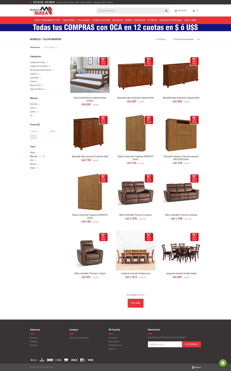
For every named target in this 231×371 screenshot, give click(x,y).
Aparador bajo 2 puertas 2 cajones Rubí (90, 156)
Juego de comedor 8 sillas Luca (135, 273)
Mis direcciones (115, 345)
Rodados (140, 20)
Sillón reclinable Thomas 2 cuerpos (135, 215)
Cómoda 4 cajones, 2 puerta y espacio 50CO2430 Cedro (181, 158)
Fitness (152, 20)
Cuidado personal (170, 20)
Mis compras (114, 341)
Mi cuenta (113, 338)
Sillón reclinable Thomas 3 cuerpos (181, 215)
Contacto (34, 341)
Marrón (49, 47)
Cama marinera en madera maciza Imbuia (90, 99)
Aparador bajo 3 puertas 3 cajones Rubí (135, 98)
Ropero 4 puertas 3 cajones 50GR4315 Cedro (90, 216)
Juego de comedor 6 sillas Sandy (181, 273)
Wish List (112, 349)
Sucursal (33, 345)
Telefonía (68, 20)
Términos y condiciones (79, 338)
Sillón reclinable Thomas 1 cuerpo (90, 273)
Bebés (128, 20)
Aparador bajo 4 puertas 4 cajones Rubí (181, 98)
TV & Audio (83, 20)
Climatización (101, 20)
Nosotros (34, 338)
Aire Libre (190, 20)
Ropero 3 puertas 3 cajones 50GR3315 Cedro (135, 158)
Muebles (117, 20)
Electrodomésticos (47, 20)
